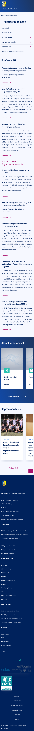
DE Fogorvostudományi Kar (8, 550)
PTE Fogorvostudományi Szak (9, 553)
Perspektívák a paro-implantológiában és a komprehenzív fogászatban (16, 69)
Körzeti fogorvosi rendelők (8, 615)
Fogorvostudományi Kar (9, 10)
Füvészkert (4, 638)
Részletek (5, 83)
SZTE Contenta (5, 573)
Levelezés (4, 565)
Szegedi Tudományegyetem (10, 8)
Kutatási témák (7, 33)
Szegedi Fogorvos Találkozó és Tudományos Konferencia (13, 125)
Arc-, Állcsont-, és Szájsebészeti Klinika (11, 618)
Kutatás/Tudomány (5, 15)
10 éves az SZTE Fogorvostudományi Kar (13, 52)
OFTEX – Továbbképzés (7, 504)
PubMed (3, 508)
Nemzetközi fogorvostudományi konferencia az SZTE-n (14, 224)
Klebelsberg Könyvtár (7, 588)
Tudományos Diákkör (9, 42)
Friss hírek (7, 439)
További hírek (13, 468)
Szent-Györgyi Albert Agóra (8, 595)
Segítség (17, 719)
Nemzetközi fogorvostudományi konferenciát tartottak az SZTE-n (14, 302)
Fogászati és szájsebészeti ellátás (10, 611)
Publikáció (5, 28)
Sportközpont (5, 634)
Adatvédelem (17, 701)
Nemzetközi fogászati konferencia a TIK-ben (15, 171)
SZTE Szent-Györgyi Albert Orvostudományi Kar (14, 531)
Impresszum (17, 715)
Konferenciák (14, 15)
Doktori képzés (7, 37)
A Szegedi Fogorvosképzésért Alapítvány (12, 519)
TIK (2, 592)
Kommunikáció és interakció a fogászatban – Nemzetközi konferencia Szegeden (17, 264)
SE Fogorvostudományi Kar (8, 546)
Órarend (3, 576)
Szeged (3, 651)
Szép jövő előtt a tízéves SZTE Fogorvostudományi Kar (13, 90)
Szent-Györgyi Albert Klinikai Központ (11, 622)
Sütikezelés (17, 696)
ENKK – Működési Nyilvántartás (9, 500)
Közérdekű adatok (17, 710)
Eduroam (3, 584)
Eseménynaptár (13, 396)
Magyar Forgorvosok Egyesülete (9, 511)
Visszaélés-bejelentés (17, 705)
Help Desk (4, 599)
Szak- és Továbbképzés (7, 515)
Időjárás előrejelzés (6, 645)
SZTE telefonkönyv (6, 569)
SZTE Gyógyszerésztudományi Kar (10, 538)
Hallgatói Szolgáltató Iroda (8, 580)
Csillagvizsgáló (5, 641)
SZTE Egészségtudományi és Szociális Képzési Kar (14, 534)
